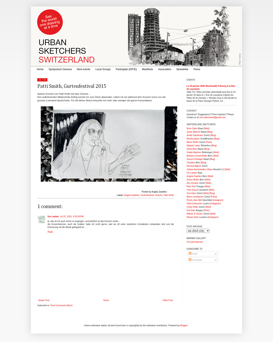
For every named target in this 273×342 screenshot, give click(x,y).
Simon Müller (193, 179)
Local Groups (102, 69)
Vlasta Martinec (194, 152)
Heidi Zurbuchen (194, 203)
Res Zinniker (193, 183)
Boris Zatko (192, 128)
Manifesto (147, 69)
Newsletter (182, 69)
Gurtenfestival (147, 195)
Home (40, 69)
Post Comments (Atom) (61, 305)
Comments (195, 260)
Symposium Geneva (60, 69)
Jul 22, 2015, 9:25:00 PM (72, 216)
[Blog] (210, 132)
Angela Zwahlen (131, 195)
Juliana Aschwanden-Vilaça (200, 169)
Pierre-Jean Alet (194, 200)
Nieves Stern (193, 217)
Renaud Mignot (194, 166)
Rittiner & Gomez (195, 214)
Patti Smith (169, 195)
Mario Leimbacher (195, 197)
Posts (193, 254)
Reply (50, 232)
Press (197, 69)
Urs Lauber (53, 216)
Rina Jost (191, 186)
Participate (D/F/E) (126, 69)
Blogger (183, 325)
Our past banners (195, 242)
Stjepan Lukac (193, 145)
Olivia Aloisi (192, 149)
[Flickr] (209, 142)
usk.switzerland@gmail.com (212, 117)
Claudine (191, 162)
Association (164, 69)
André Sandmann (195, 135)
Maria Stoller (193, 142)
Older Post (168, 300)
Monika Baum (193, 139)
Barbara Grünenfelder (197, 156)
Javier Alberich (193, 132)
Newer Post (43, 300)
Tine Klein (191, 193)
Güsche (158, 195)
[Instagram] (218, 200)
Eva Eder (191, 210)
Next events (83, 69)
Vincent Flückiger (195, 159)
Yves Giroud (192, 190)
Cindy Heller (192, 207)
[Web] (206, 128)
